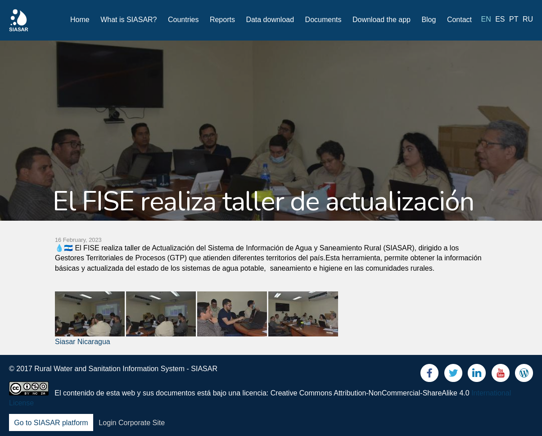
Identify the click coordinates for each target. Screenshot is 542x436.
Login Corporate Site (132, 423)
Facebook (429, 375)
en (486, 19)
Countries (183, 19)
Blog (428, 19)
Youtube (501, 375)
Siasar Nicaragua (82, 341)
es (500, 19)
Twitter (453, 375)
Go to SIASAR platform (51, 423)
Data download (270, 19)
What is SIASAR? (128, 19)
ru (528, 19)
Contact (459, 19)
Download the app (381, 19)
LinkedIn (477, 375)
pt (513, 19)
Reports (222, 19)
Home (80, 19)
